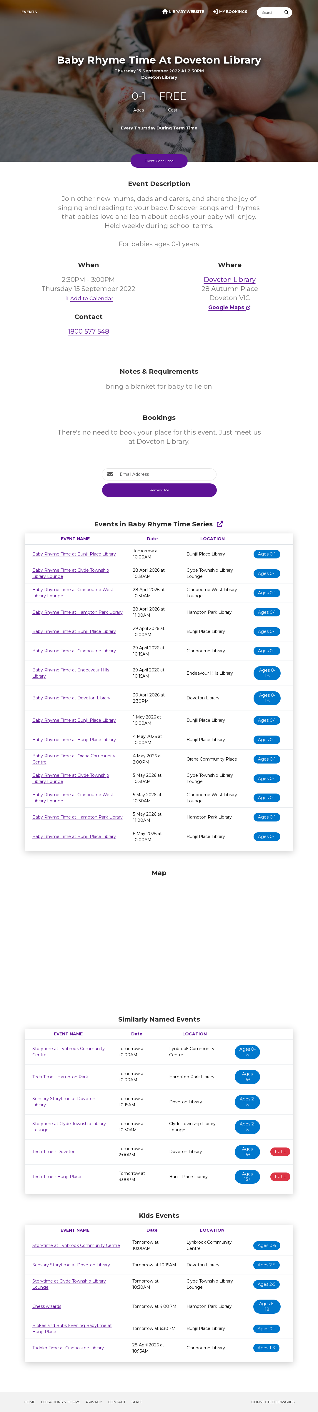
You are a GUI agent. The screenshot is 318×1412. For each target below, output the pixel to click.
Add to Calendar (88, 298)
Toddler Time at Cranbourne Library (68, 1348)
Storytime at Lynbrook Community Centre (76, 1245)
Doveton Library (230, 280)
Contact (117, 1402)
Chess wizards (46, 1306)
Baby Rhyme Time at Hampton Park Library (77, 612)
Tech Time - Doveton (54, 1151)
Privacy (94, 1402)
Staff (136, 1402)
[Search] (269, 12)
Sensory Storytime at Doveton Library (71, 1265)
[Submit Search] (286, 12)
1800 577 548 (88, 331)
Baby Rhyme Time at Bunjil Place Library (74, 554)
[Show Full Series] (220, 524)
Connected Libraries (272, 1402)
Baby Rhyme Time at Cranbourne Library (74, 650)
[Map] (159, 941)
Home (29, 1402)
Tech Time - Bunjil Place (56, 1176)
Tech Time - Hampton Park (60, 1077)
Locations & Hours (60, 1402)
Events (29, 12)
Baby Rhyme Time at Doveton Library (71, 698)
